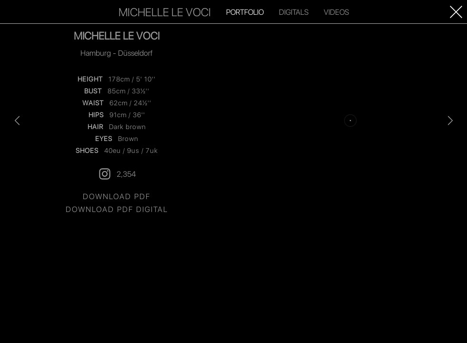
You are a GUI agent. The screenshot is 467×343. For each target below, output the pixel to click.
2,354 (117, 259)
